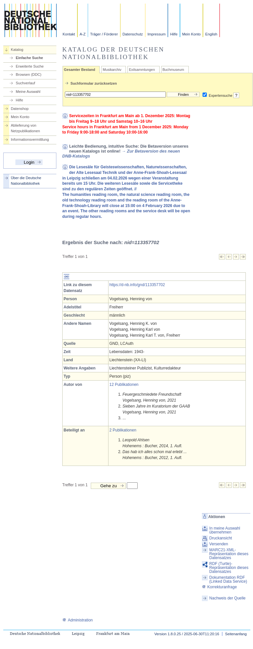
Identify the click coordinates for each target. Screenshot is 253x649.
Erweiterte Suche (30, 66)
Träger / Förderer (104, 34)
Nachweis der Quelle (227, 598)
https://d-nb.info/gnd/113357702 (137, 285)
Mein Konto (191, 34)
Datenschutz (133, 34)
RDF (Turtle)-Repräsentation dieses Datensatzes (228, 567)
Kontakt (69, 34)
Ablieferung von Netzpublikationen (25, 128)
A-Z (83, 34)
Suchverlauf (25, 83)
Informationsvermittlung (30, 139)
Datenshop (20, 109)
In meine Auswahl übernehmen (224, 530)
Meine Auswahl (28, 92)
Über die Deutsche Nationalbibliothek (26, 180)
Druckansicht (220, 538)
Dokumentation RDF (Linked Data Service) (228, 579)
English (211, 34)
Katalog (17, 50)
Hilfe (173, 34)
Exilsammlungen (142, 70)
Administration (77, 620)
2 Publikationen (122, 430)
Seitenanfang (236, 634)
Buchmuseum (173, 70)
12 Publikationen (124, 384)
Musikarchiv (112, 70)
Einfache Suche (29, 58)
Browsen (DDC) (28, 74)
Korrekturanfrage (219, 587)
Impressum (156, 34)
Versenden (218, 544)
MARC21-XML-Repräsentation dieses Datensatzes (228, 554)
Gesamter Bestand (79, 70)
